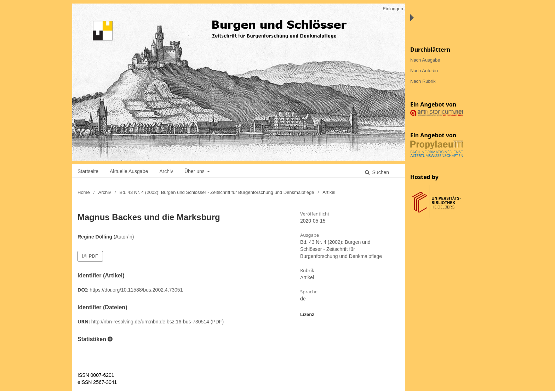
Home (84, 192)
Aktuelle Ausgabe (129, 171)
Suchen (380, 172)
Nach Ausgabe (425, 60)
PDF (92, 256)
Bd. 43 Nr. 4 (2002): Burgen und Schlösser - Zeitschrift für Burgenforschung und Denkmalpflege (217, 192)
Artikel (307, 277)
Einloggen (393, 8)
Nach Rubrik (423, 81)
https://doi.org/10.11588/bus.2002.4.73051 (136, 290)
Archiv (166, 171)
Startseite (88, 171)
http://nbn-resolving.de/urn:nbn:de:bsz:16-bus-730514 (150, 321)
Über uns (195, 171)
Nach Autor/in (424, 70)
